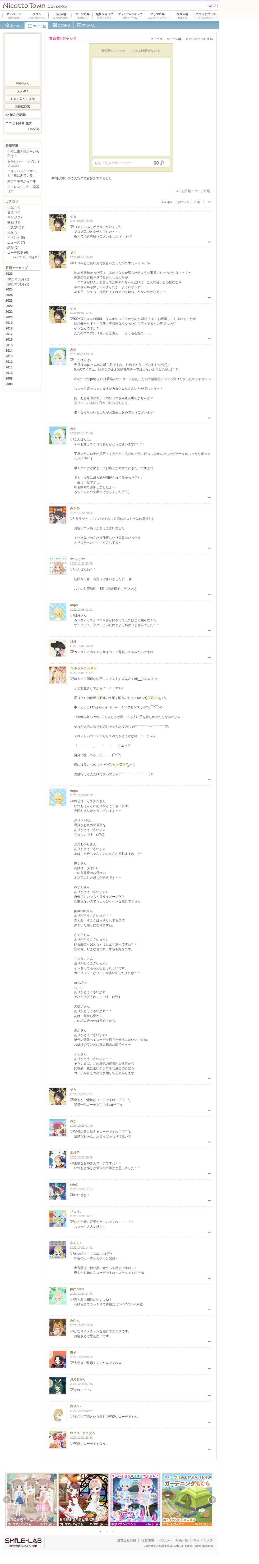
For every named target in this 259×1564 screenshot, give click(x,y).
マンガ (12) (15, 217)
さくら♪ (75, 1243)
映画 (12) (13, 222)
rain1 (74, 1184)
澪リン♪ (75, 1406)
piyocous (77, 1289)
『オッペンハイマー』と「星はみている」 (23, 173)
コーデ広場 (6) (17, 252)
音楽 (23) (13, 212)
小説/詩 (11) (15, 227)
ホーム (15, 25)
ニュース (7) (16, 242)
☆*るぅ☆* (77, 559)
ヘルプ (211, 5)
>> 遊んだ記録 (15, 115)
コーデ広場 (174, 39)
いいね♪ (167, 202)
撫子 (73, 1352)
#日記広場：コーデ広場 (193, 191)
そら (73, 216)
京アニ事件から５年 (21, 181)
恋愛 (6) (12, 247)
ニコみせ (64, 25)
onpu (74, 605)
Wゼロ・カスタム (82, 1433)
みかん (75, 1321)
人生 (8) (12, 232)
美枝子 (75, 1153)
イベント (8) (16, 237)
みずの (75, 508)
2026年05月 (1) (18, 279)
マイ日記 (39, 26)
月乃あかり (78, 1379)
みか (73, 1121)
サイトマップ (202, 1540)
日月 (73, 641)
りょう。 (76, 1211)
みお (73, 349)
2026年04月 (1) (18, 284)
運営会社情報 (126, 1540)
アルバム (88, 25)
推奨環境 (147, 1540)
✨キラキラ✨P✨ (83, 668)
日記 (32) (13, 207)
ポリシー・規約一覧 (174, 1540)
